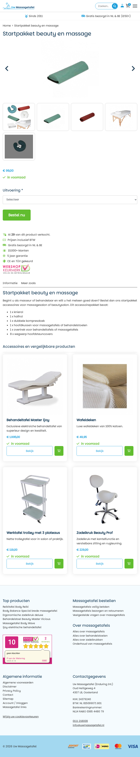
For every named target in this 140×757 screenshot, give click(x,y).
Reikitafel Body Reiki (16, 607)
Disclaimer (9, 686)
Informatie (10, 283)
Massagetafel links (14, 707)
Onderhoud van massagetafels (92, 644)
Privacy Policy (12, 691)
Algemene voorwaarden (18, 682)
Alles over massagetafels (89, 631)
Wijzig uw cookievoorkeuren (21, 716)
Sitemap (8, 699)
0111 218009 (80, 721)
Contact (8, 695)
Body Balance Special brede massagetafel (30, 611)
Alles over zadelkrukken (88, 640)
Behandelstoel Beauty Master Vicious (26, 619)
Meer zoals (28, 283)
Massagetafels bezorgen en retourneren (98, 611)
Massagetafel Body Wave (19, 623)
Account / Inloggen (15, 703)
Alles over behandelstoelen (90, 635)
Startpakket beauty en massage (36, 25)
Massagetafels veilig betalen (91, 607)
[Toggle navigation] (135, 6)
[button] (132, 68)
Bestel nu (16, 215)
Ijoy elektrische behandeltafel (22, 627)
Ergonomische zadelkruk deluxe (23, 615)
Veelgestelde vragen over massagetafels (99, 615)
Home (7, 25)
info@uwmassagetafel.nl (88, 725)
